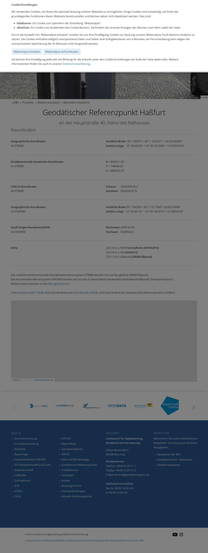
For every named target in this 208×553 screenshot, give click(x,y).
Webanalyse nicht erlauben (61, 51)
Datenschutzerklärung (76, 64)
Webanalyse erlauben (27, 51)
